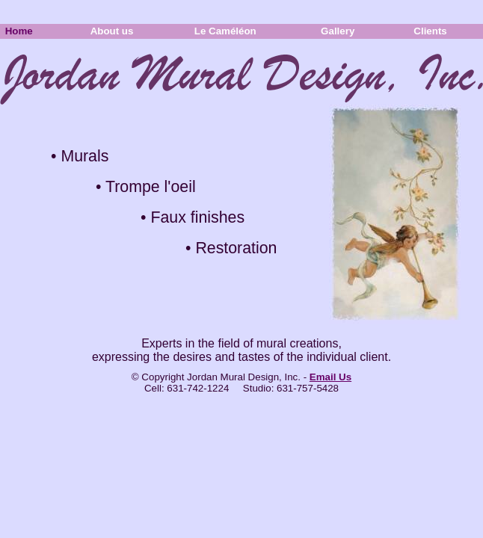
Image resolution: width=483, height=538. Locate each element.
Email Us (330, 377)
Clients (440, 31)
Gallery (347, 31)
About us (121, 31)
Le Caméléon (235, 31)
